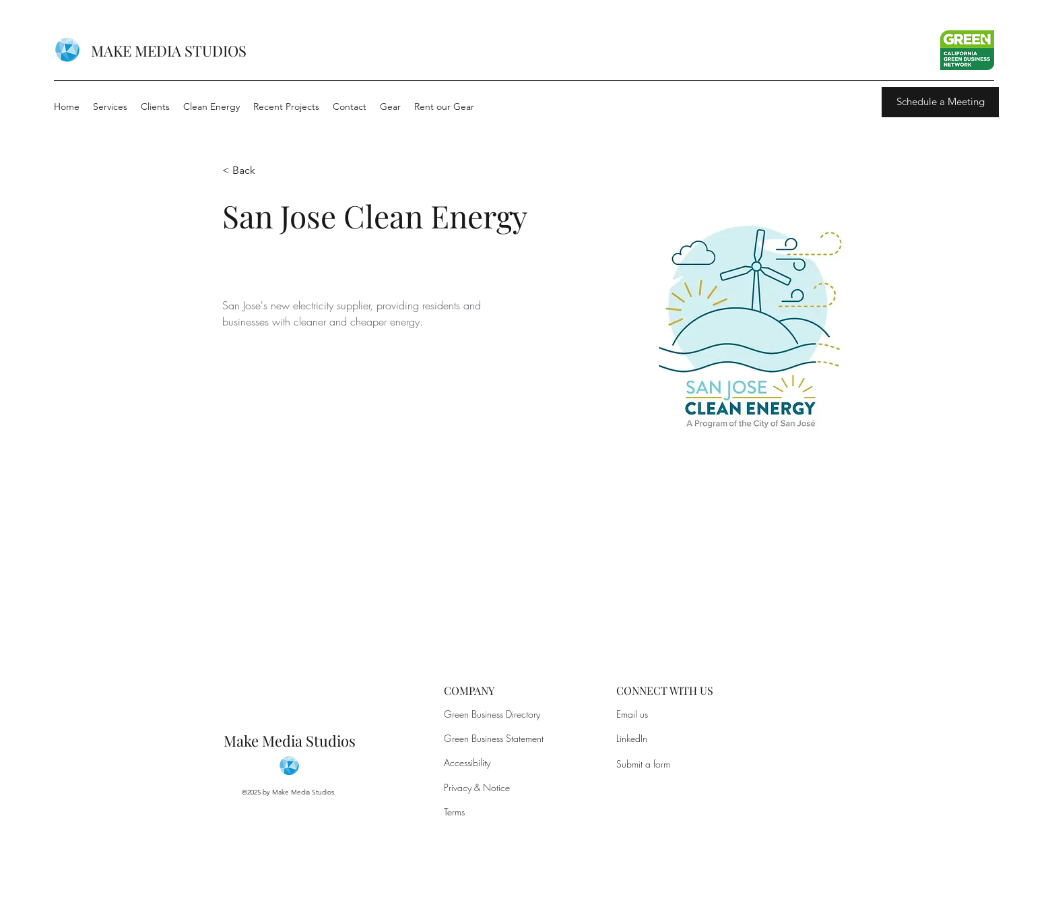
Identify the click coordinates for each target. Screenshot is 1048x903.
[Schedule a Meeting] (940, 102)
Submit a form (643, 763)
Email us (632, 714)
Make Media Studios (290, 740)
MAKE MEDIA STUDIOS (169, 50)
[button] (248, 171)
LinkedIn (631, 738)
